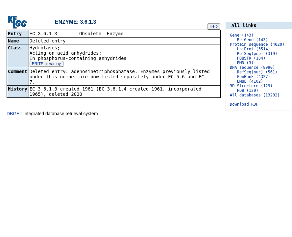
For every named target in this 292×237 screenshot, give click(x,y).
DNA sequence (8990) (252, 67)
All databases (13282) (255, 95)
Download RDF (244, 104)
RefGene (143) (252, 40)
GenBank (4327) (253, 76)
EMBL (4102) (250, 81)
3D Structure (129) (251, 86)
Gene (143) (242, 35)
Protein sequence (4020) (257, 44)
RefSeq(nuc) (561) (257, 72)
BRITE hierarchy (46, 64)
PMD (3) (245, 63)
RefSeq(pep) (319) (257, 53)
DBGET (14, 113)
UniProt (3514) (253, 49)
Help (213, 26)
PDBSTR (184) (251, 58)
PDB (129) (247, 90)
